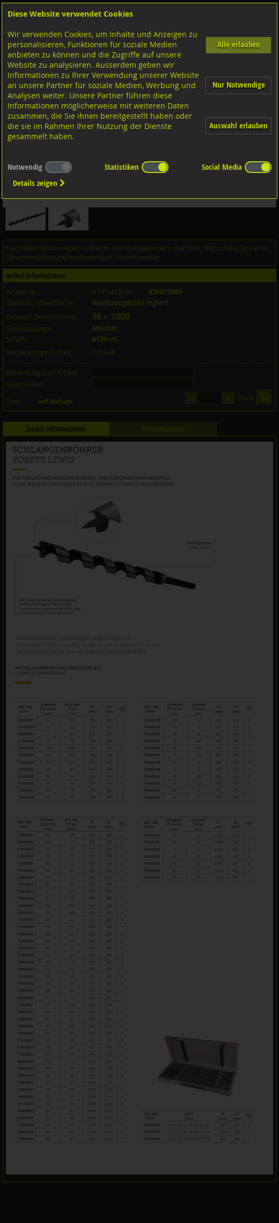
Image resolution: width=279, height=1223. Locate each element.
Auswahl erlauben (238, 125)
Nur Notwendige (238, 84)
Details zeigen (39, 183)
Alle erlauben (238, 44)
